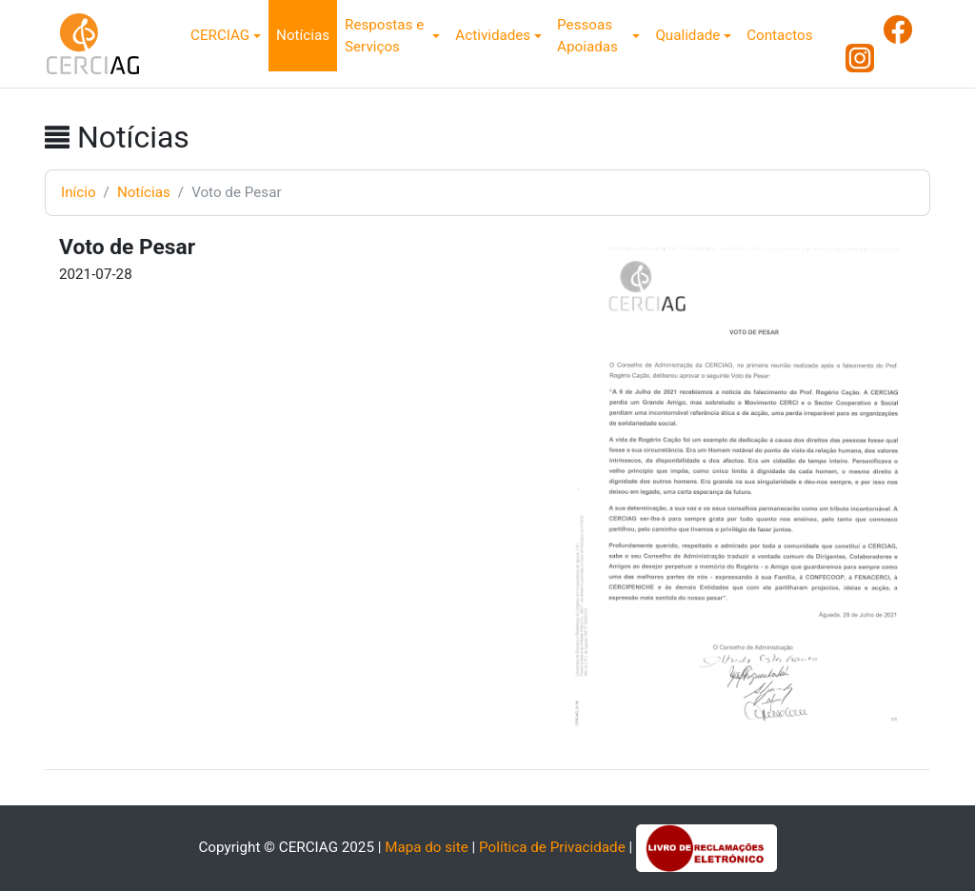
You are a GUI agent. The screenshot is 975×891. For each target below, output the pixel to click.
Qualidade (687, 35)
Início (78, 192)
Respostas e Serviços (384, 35)
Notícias (302, 35)
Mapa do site (426, 847)
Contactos (779, 35)
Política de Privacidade (552, 847)
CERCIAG (219, 35)
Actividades (492, 35)
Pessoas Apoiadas (587, 35)
